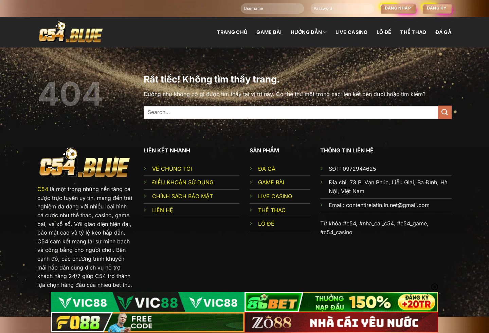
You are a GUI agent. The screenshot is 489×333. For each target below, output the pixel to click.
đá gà (443, 32)
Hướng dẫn (309, 32)
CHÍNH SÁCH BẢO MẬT (182, 196)
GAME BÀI (271, 182)
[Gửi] (445, 112)
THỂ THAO (272, 210)
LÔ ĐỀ (266, 223)
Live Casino (352, 32)
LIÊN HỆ (162, 210)
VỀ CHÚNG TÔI (172, 168)
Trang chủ (232, 32)
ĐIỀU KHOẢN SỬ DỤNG (183, 182)
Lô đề (384, 32)
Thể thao (413, 32)
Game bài (269, 32)
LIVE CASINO (275, 196)
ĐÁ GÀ (266, 168)
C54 (42, 189)
